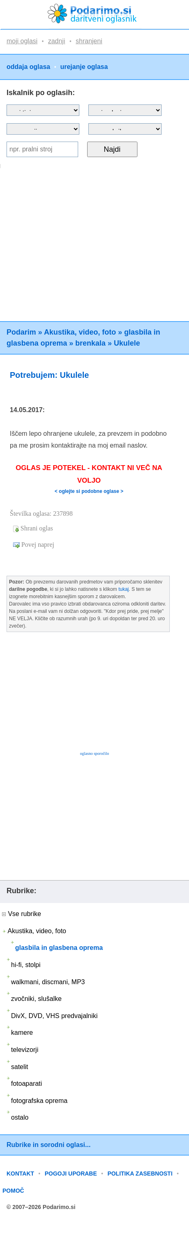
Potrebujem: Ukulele (49, 374)
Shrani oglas (36, 528)
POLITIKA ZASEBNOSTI (140, 1173)
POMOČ (13, 1190)
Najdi (112, 149)
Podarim (21, 332)
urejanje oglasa (84, 67)
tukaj (123, 589)
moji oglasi (22, 41)
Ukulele (127, 343)
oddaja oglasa (28, 67)
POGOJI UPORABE (71, 1173)
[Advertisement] (76, 244)
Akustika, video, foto (80, 332)
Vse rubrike (21, 913)
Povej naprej (37, 544)
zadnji (56, 41)
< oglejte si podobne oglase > (88, 491)
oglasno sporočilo (94, 753)
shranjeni (89, 41)
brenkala (90, 343)
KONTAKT (20, 1173)
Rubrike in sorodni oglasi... (48, 1144)
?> (124, 110)
